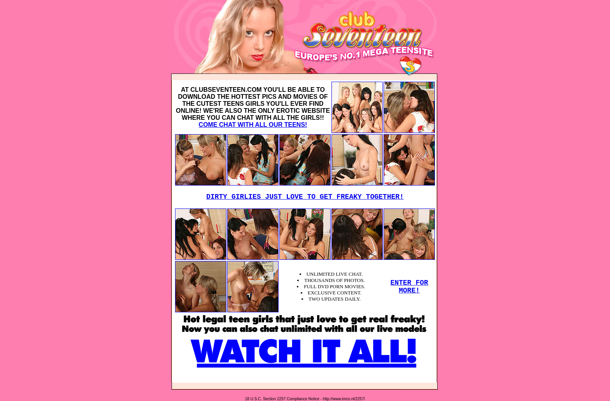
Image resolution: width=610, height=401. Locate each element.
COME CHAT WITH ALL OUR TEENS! (253, 124)
